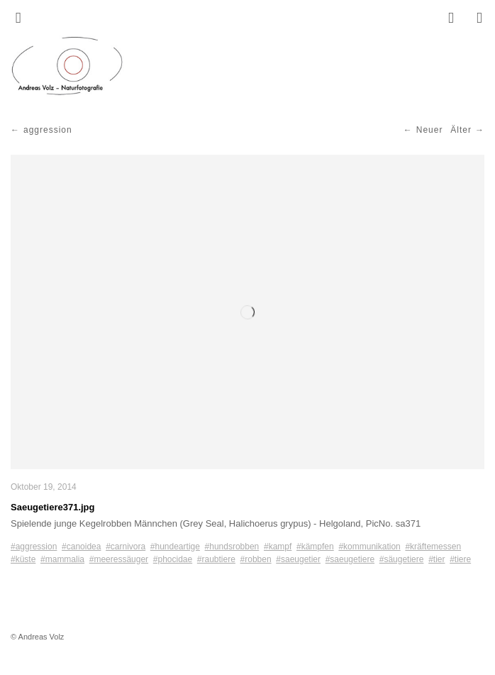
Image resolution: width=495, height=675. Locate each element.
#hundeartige (175, 546)
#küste (23, 559)
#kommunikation (369, 546)
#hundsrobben (232, 546)
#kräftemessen (433, 546)
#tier (436, 559)
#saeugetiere (350, 559)
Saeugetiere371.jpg (53, 507)
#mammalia (62, 559)
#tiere (460, 559)
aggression (47, 130)
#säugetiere (401, 559)
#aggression (34, 546)
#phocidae (172, 559)
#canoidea (81, 546)
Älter (461, 130)
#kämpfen (315, 546)
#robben (256, 559)
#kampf (277, 546)
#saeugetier (298, 559)
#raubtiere (216, 559)
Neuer (429, 130)
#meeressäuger (118, 559)
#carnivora (125, 546)
